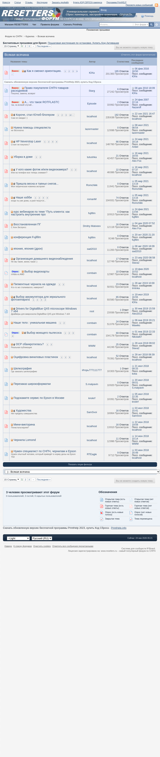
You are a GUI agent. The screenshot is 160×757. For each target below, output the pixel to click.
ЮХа (91, 72)
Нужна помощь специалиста (32, 127)
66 (117, 141)
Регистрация (130, 16)
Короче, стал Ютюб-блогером (35, 114)
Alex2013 (137, 313)
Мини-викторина (24, 424)
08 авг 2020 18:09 (144, 246)
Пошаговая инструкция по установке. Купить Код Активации (83, 42)
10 (117, 271)
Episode (91, 103)
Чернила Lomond (25, 439)
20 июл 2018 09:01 (140, 381)
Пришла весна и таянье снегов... (37, 183)
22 (117, 169)
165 (117, 71)
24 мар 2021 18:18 (140, 140)
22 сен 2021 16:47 (145, 113)
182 (117, 115)
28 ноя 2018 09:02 (145, 343)
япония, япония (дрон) (28, 248)
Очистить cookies (42, 546)
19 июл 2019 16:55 (140, 296)
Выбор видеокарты (36, 271)
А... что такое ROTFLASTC (41, 102)
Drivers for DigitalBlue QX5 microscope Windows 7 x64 (44, 310)
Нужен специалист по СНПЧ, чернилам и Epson (45, 451)
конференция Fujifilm (27, 237)
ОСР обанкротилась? (30, 344)
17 (117, 258)
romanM (92, 199)
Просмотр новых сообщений (139, 5)
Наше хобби (24, 197)
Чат (34, 24)
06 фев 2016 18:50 (140, 70)
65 (117, 297)
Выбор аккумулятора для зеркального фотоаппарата (38, 298)
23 (117, 284)
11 (117, 438)
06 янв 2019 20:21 (145, 320)
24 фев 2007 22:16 (140, 101)
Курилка (30, 36)
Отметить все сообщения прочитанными (72, 546)
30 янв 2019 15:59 (145, 308)
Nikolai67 (137, 336)
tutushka (92, 157)
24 (117, 321)
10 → (71, 115)
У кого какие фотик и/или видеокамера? (42, 169)
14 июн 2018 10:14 (140, 437)
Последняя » (44, 46)
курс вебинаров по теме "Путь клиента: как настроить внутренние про (40, 213)
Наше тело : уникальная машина (35, 322)
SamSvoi (92, 412)
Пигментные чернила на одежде (35, 284)
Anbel (135, 147)
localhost (92, 116)
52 (117, 356)
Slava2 (135, 262)
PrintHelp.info (118, 527)
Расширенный (156, 25)
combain (92, 272)
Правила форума (50, 24)
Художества (23, 410)
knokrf (91, 398)
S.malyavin (92, 384)
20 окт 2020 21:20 (144, 234)
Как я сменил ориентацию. (44, 70)
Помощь (147, 16)
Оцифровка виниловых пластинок (36, 357)
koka (134, 373)
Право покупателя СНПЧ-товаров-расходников (40, 89)
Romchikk (91, 185)
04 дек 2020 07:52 (145, 223)
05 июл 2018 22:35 (140, 395)
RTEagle (92, 454)
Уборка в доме (23, 156)
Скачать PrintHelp (72, 24)
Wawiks (136, 325)
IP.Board (151, 548)
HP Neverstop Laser (28, 141)
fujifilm (91, 213)
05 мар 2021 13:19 (140, 182)
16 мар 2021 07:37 (140, 168)
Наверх (8, 546)
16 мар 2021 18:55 (140, 154)
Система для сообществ (133, 548)
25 (117, 344)
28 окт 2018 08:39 (144, 354)
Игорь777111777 (92, 370)
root (92, 311)
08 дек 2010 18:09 (145, 88)
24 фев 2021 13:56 (140, 210)
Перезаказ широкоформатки (32, 383)
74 (117, 197)
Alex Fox (136, 161)
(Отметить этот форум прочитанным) (138, 55)
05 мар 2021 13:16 (140, 196)
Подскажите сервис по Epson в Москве (39, 397)
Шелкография (23, 368)
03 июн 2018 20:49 (140, 451)
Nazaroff (136, 107)
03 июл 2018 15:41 (140, 409)
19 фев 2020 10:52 (140, 270)
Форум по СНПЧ (13, 36)
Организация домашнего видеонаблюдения (44, 258)
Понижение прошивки (98, 29)
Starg (92, 90)
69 (117, 333)
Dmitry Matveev (92, 225)
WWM (91, 345)
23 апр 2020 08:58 (145, 257)
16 (117, 224)
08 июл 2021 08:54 (140, 126)
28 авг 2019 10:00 (144, 283)
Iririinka (136, 288)
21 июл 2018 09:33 (140, 367)
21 (117, 155)
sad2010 (92, 248)
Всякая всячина (46, 36)
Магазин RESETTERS (16, 24)
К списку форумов (23, 546)
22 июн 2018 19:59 (140, 423)
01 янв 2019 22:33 (145, 331)
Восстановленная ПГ (27, 224)
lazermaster (92, 129)
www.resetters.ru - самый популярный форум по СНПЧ (128, 551)
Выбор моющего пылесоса (44, 332)
